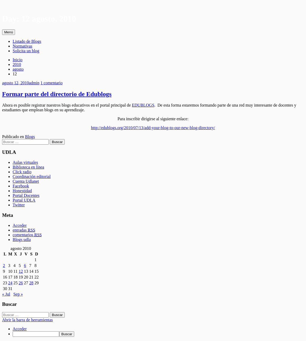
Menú (8, 32)
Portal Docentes (26, 195)
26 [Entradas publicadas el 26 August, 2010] (21, 283)
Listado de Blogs (27, 41)
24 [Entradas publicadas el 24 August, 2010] (10, 283)
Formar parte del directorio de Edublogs (57, 94)
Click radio (22, 172)
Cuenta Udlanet (26, 181)
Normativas (22, 46)
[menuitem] (158, 334)
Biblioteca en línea (28, 167)
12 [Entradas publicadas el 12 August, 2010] (21, 271)
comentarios (27, 235)
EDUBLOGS (143, 105)
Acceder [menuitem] (20, 329)
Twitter (19, 205)
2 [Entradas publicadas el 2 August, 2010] (4, 265)
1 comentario (52, 83)
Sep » (18, 294)
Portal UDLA (24, 200)
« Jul (6, 294)
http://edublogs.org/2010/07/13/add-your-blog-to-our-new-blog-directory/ (153, 127)
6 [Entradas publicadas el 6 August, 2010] (25, 265)
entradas (24, 230)
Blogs (30, 136)
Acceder (20, 225)
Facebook (21, 186)
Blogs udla (22, 239)
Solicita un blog (26, 51)
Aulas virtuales (25, 162)
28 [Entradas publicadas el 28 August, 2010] (31, 283)
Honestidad (22, 190)
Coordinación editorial (32, 176)
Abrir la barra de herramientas (27, 320)
